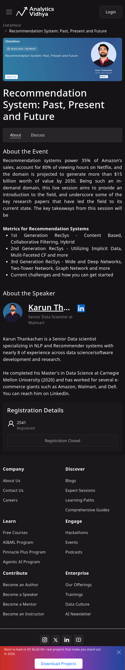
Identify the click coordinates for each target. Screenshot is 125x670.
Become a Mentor (20, 604)
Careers (10, 500)
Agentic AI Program (21, 561)
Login (111, 12)
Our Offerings (78, 584)
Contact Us (13, 490)
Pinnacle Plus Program (24, 552)
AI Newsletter (78, 614)
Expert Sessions (80, 490)
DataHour (12, 25)
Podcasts (74, 552)
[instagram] (45, 640)
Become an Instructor (23, 614)
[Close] (119, 652)
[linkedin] (67, 640)
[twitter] (56, 640)
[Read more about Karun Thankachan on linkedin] (81, 308)
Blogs (70, 480)
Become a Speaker (20, 594)
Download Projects (58, 663)
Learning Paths (79, 500)
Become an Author (20, 584)
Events (71, 542)
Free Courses (15, 532)
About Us (12, 480)
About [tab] (15, 135)
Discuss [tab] (37, 135)
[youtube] (78, 640)
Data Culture (77, 604)
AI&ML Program (18, 542)
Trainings (74, 594)
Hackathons (76, 532)
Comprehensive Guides (87, 510)
